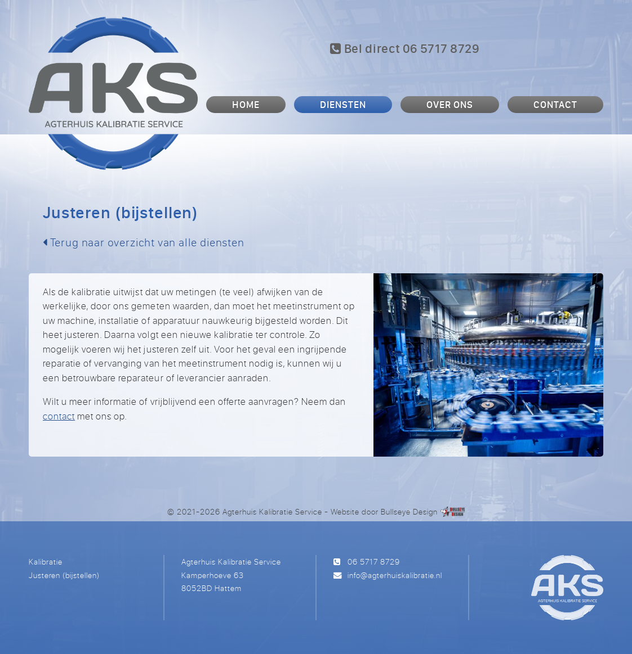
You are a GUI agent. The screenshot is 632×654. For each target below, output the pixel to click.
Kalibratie (46, 561)
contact (59, 415)
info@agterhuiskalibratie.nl (395, 575)
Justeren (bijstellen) (64, 575)
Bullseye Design (409, 511)
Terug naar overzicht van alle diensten (143, 242)
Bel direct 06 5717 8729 (404, 48)
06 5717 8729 (374, 561)
